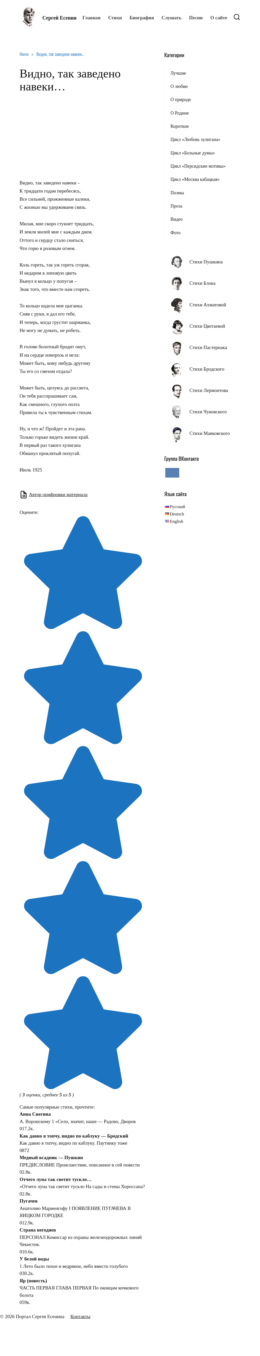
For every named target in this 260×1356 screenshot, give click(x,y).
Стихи (115, 17)
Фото (175, 232)
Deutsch (177, 514)
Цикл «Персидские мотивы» (197, 166)
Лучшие (178, 73)
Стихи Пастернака (208, 347)
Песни (196, 17)
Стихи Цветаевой (207, 326)
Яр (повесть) (33, 1280)
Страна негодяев (38, 1230)
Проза (176, 206)
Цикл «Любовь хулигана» (195, 139)
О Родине (179, 113)
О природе (180, 99)
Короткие (179, 126)
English (176, 521)
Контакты (80, 1316)
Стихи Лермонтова (208, 390)
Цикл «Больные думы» (192, 152)
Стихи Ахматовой (207, 304)
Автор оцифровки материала (58, 494)
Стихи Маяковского (209, 433)
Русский (177, 506)
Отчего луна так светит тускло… (56, 1179)
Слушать (171, 17)
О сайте (218, 17)
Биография (141, 17)
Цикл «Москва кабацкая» (195, 179)
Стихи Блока (202, 283)
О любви (178, 86)
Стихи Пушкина (206, 261)
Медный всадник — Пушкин (51, 1157)
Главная (92, 17)
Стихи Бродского (206, 369)
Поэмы (177, 192)
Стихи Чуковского (208, 411)
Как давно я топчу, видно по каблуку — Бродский (74, 1136)
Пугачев (29, 1201)
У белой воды (34, 1259)
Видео (176, 219)
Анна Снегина (35, 1114)
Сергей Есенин (59, 18)
